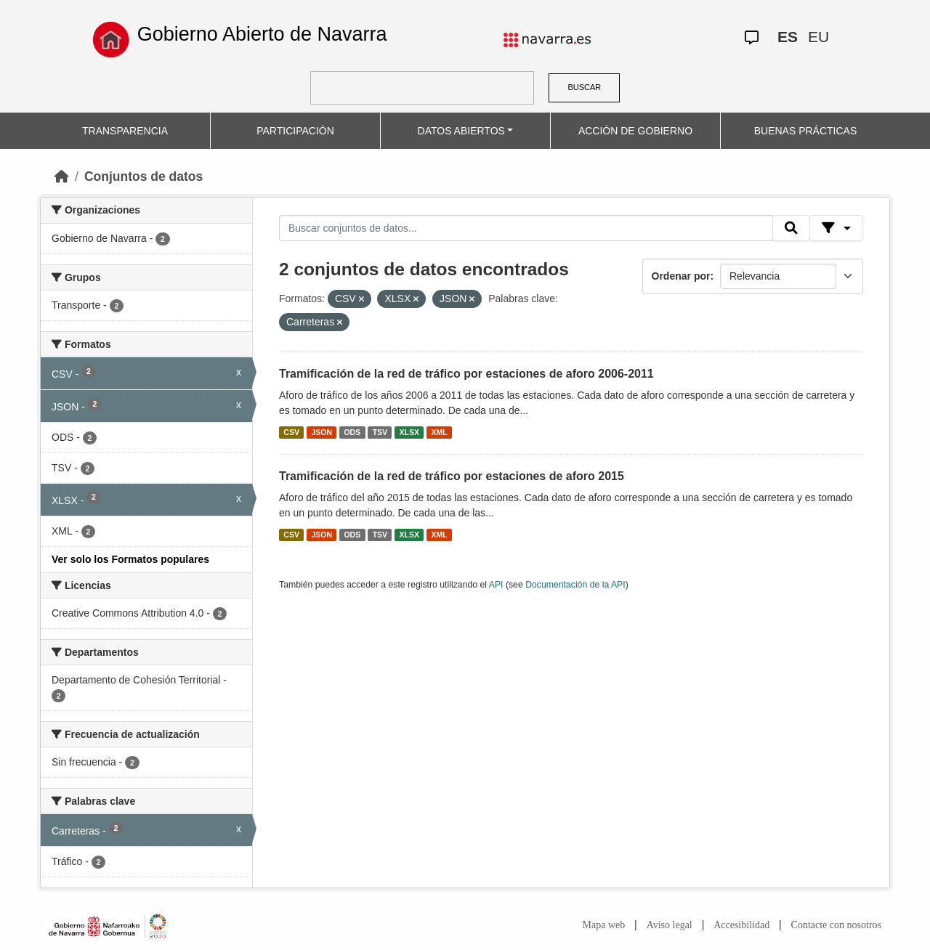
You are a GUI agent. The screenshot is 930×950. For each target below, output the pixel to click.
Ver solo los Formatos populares (130, 559)
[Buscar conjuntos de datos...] (526, 228)
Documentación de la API (575, 585)
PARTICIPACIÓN (295, 131)
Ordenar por (681, 276)
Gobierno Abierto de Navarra (262, 34)
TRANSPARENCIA (125, 131)
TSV (380, 432)
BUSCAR (584, 87)
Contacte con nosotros (836, 924)
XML (440, 432)
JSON (321, 432)
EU (818, 36)
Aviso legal (669, 924)
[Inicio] (61, 176)
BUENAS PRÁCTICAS (805, 131)
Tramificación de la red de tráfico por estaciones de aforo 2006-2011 (466, 374)
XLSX (409, 432)
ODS (352, 432)
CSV (291, 432)
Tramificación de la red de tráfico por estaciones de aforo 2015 (451, 476)
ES (787, 36)
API (496, 585)
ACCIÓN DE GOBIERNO (635, 131)
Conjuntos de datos (143, 176)
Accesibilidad (741, 924)
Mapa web (604, 924)
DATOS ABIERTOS (461, 131)
